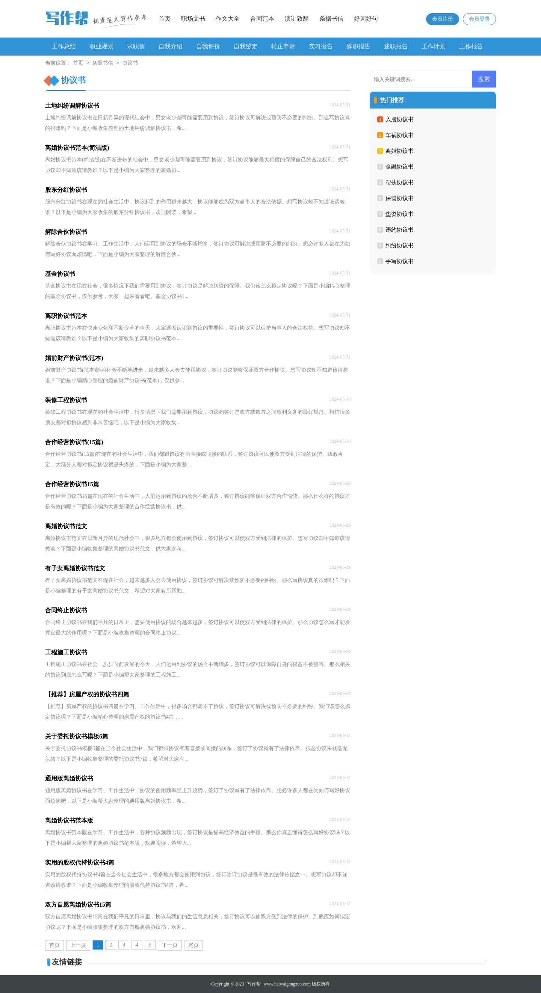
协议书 (130, 63)
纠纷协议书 (399, 246)
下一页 (170, 945)
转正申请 (283, 46)
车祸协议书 (399, 135)
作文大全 (228, 18)
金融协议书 (399, 167)
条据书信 (331, 18)
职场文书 (193, 18)
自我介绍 (171, 46)
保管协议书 (399, 198)
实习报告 (321, 46)
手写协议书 (399, 261)
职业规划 (101, 46)
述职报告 (396, 46)
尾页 (193, 945)
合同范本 (262, 18)
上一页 (78, 945)
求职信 (136, 46)
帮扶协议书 (399, 182)
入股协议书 (399, 119)
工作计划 (434, 46)
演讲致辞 (297, 18)
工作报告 (471, 46)
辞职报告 (358, 46)
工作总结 (64, 46)
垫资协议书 (399, 214)
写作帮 (254, 984)
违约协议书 (399, 230)
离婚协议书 (399, 151)
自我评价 (208, 46)
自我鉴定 (246, 46)
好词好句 (366, 18)
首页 (165, 18)
